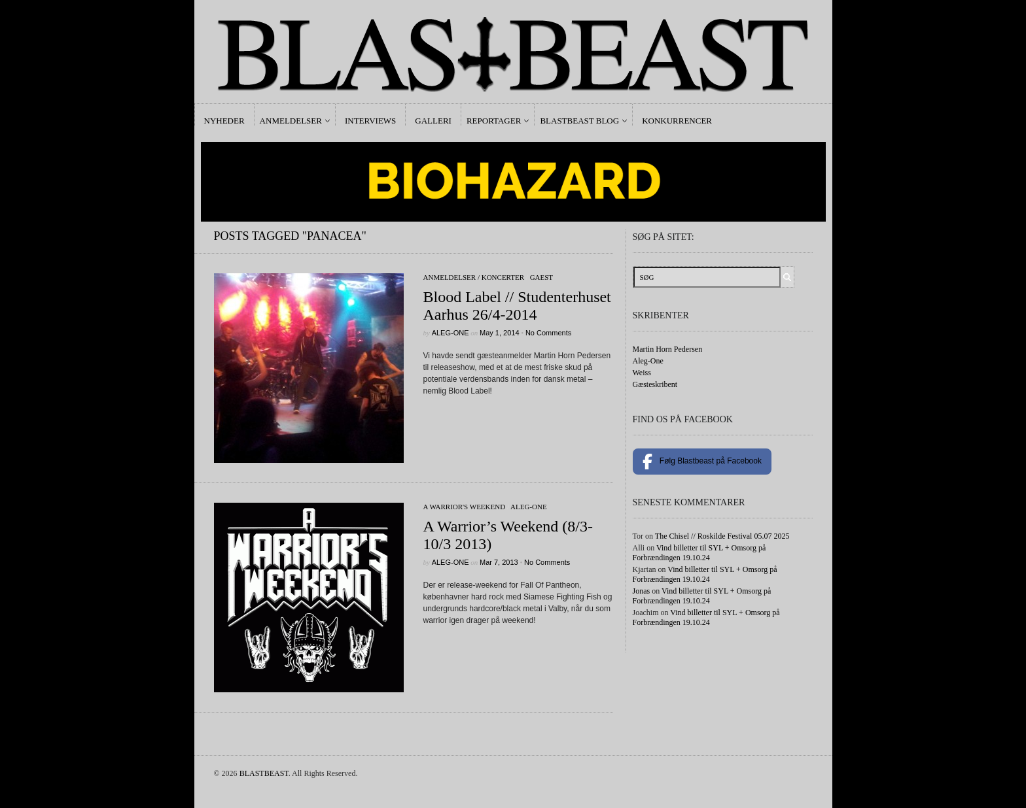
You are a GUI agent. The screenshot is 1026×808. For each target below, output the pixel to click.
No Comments (548, 333)
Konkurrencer (677, 121)
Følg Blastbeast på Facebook (702, 461)
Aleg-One (450, 333)
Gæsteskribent (655, 384)
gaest (541, 277)
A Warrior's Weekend (464, 507)
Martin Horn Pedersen (668, 349)
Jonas (641, 591)
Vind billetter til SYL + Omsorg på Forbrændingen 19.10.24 (699, 552)
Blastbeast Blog (579, 121)
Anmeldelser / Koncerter (474, 277)
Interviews (370, 121)
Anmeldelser (291, 121)
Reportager (494, 121)
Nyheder (224, 121)
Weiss (642, 372)
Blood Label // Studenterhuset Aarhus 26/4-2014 (517, 305)
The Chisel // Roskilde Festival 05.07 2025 (722, 536)
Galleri (433, 121)
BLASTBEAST (264, 773)
